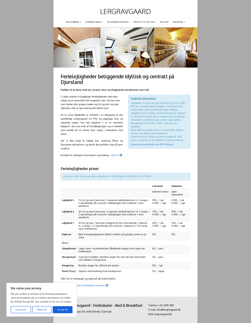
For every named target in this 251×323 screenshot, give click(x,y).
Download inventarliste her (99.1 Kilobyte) (152, 144)
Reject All (42, 309)
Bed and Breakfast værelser (92, 285)
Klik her (116, 155)
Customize (20, 309)
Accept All (62, 309)
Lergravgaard (125, 11)
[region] (41, 300)
